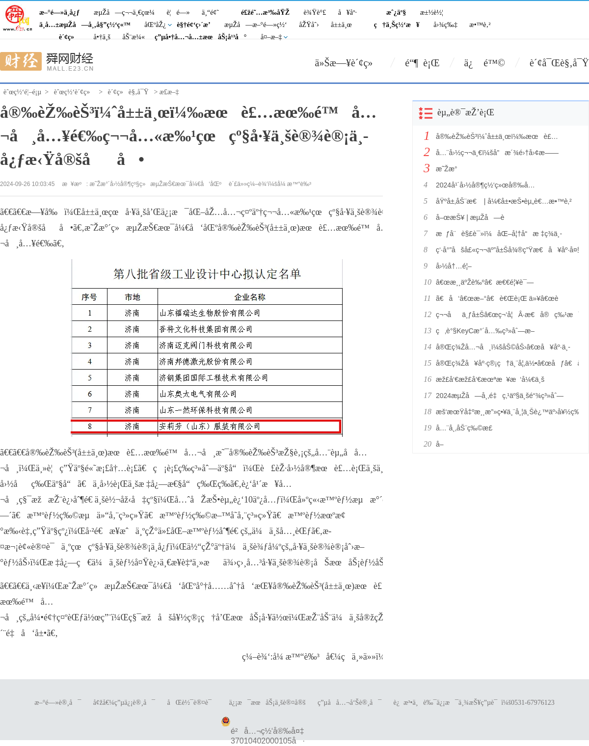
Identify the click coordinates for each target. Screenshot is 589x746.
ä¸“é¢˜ (210, 12)
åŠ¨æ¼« (133, 37)
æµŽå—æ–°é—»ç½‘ (255, 24)
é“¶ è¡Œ (422, 62)
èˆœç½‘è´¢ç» (74, 92)
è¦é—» (177, 12)
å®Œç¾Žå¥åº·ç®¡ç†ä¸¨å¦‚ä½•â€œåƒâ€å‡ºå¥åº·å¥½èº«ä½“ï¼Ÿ (504, 363)
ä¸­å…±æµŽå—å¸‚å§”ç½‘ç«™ (85, 24)
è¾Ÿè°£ (315, 12)
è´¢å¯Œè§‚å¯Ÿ (559, 62)
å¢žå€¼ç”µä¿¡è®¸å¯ (124, 702)
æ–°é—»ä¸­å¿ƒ (59, 12)
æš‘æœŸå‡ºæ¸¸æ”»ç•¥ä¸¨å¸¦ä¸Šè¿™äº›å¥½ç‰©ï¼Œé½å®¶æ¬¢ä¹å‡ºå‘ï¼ (504, 412)
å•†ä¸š (102, 37)
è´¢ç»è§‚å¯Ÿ (128, 92)
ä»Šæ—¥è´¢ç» (348, 62)
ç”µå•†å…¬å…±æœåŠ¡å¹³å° (201, 37)
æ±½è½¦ (431, 12)
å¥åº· (347, 12)
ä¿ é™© (484, 62)
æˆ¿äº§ (396, 12)
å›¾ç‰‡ (445, 24)
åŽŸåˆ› (309, 24)
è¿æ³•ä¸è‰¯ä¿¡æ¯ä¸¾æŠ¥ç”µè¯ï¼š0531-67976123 (474, 702)
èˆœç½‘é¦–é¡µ (22, 92)
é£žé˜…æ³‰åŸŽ (265, 12)
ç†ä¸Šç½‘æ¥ (397, 24)
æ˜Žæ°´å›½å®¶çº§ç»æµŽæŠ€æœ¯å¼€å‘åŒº (155, 184)
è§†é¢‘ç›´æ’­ (193, 24)
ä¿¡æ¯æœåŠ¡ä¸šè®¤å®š (267, 702)
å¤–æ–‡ (271, 37)
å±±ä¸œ (341, 24)
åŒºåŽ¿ (155, 24)
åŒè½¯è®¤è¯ (192, 702)
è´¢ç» (69, 37)
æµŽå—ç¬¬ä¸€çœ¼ (124, 12)
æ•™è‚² (479, 24)
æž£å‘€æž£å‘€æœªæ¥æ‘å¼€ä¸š (490, 379)
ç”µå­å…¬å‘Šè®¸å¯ (349, 702)
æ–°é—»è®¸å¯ (57, 702)
